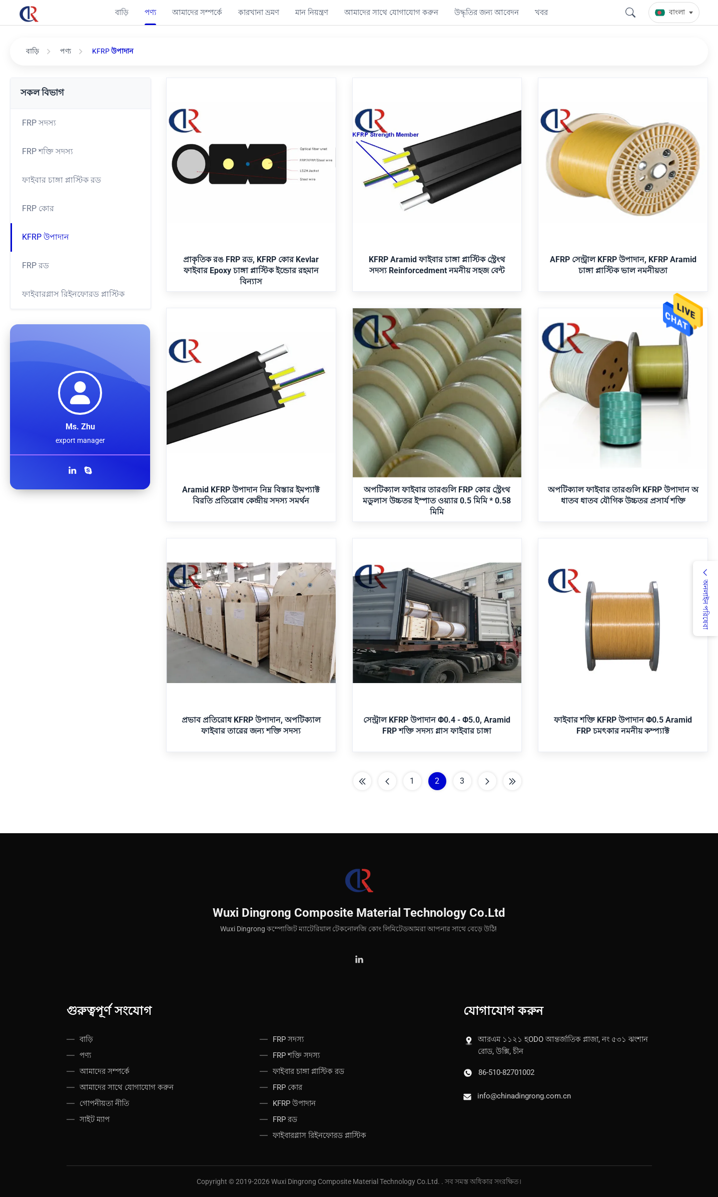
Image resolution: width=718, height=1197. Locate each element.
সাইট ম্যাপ (95, 1119)
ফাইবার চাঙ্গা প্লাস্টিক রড (61, 180)
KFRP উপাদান (45, 237)
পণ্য (65, 51)
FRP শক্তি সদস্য (47, 151)
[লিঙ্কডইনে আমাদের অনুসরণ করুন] (74, 471)
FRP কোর (38, 208)
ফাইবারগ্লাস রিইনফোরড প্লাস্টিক (73, 294)
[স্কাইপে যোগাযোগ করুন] (88, 471)
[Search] (630, 13)
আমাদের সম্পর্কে (105, 1071)
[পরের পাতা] (487, 781)
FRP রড (35, 265)
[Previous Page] (387, 781)
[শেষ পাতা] (512, 781)
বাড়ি (32, 51)
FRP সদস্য (39, 123)
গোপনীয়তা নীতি (104, 1103)
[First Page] (362, 781)
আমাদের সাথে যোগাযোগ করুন (127, 1087)
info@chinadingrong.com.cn (524, 1095)
